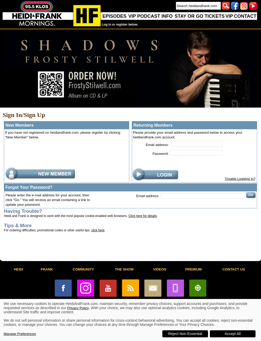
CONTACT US (233, 269)
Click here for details (142, 216)
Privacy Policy (78, 308)
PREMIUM (193, 269)
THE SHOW (124, 269)
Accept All (233, 334)
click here (98, 230)
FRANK (47, 269)
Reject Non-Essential (185, 334)
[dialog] (130, 320)
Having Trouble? (23, 211)
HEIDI (18, 269)
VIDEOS (159, 269)
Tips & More (18, 225)
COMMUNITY (83, 269)
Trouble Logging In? (240, 179)
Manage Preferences (20, 334)
